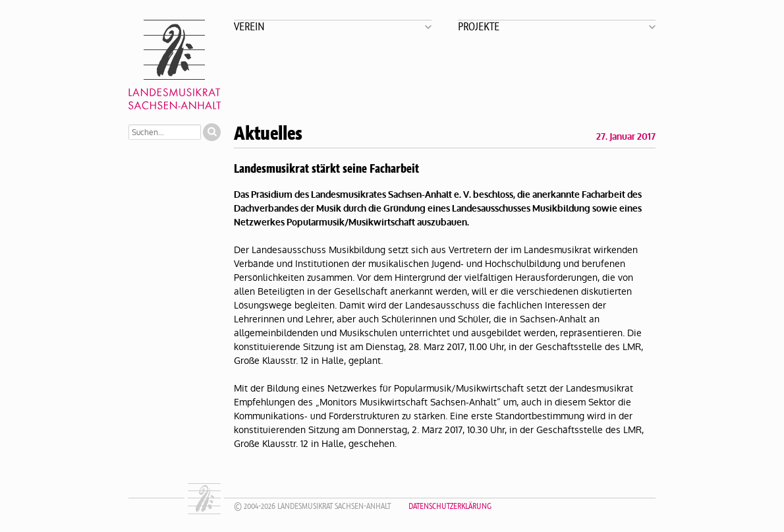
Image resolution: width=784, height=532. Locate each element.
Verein (249, 26)
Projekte (478, 26)
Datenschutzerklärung (449, 506)
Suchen (212, 132)
